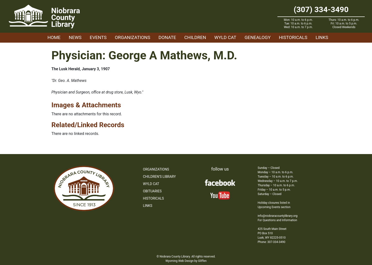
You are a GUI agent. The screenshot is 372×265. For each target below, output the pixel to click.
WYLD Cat (225, 37)
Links (321, 37)
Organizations (132, 37)
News (75, 37)
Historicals (293, 37)
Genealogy (257, 37)
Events (98, 37)
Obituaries (152, 191)
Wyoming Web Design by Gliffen (186, 261)
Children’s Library (159, 177)
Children (195, 37)
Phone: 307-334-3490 (271, 242)
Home (54, 37)
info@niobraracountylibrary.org (278, 216)
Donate (167, 37)
